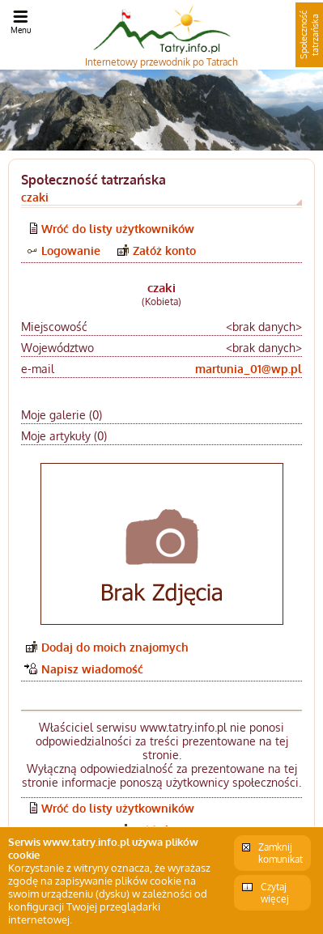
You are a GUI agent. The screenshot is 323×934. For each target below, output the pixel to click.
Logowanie (70, 250)
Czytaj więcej (275, 893)
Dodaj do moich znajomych (115, 647)
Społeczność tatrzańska (309, 35)
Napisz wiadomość (92, 669)
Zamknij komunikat (280, 853)
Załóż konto (164, 250)
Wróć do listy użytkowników (117, 229)
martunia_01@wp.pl (248, 369)
